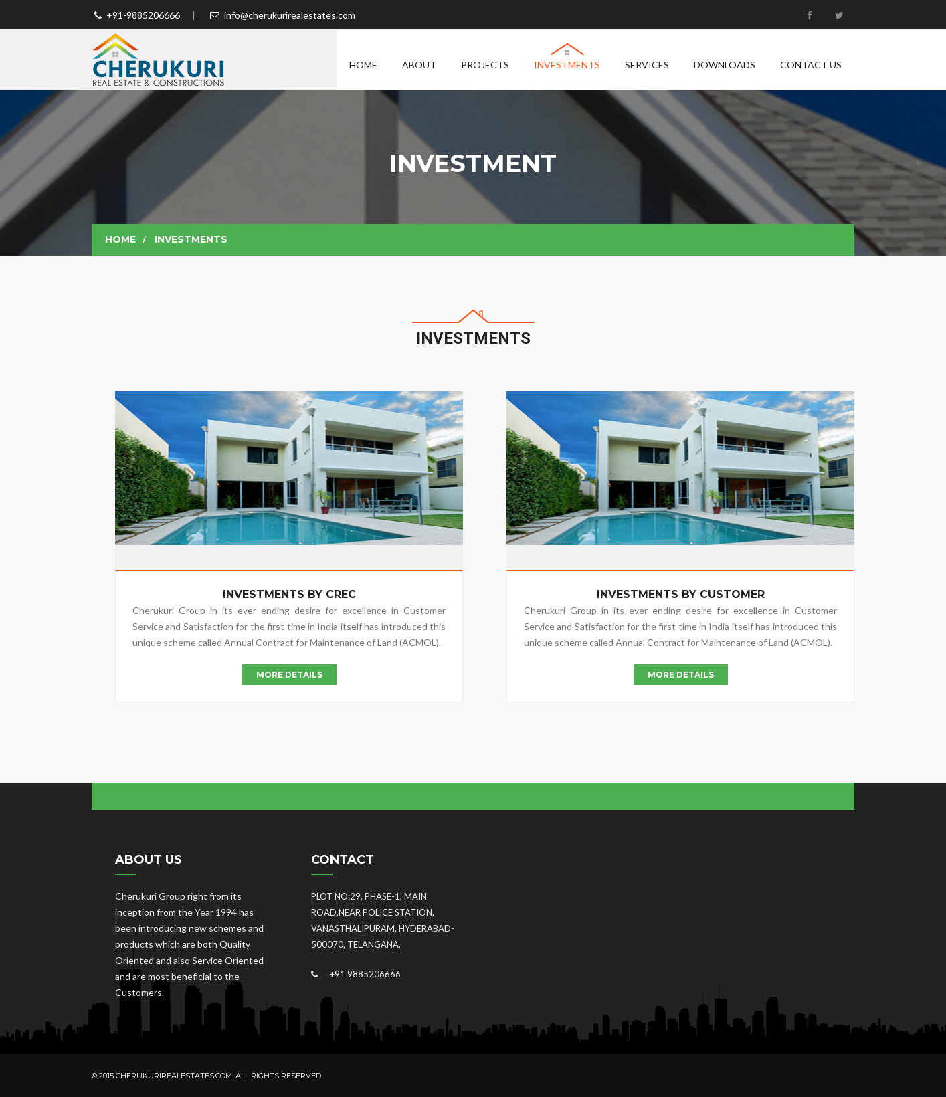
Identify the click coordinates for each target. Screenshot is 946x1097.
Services (647, 64)
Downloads (724, 64)
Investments (567, 64)
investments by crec (289, 594)
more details (289, 675)
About (419, 64)
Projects (485, 64)
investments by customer (681, 594)
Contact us (811, 64)
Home (363, 64)
